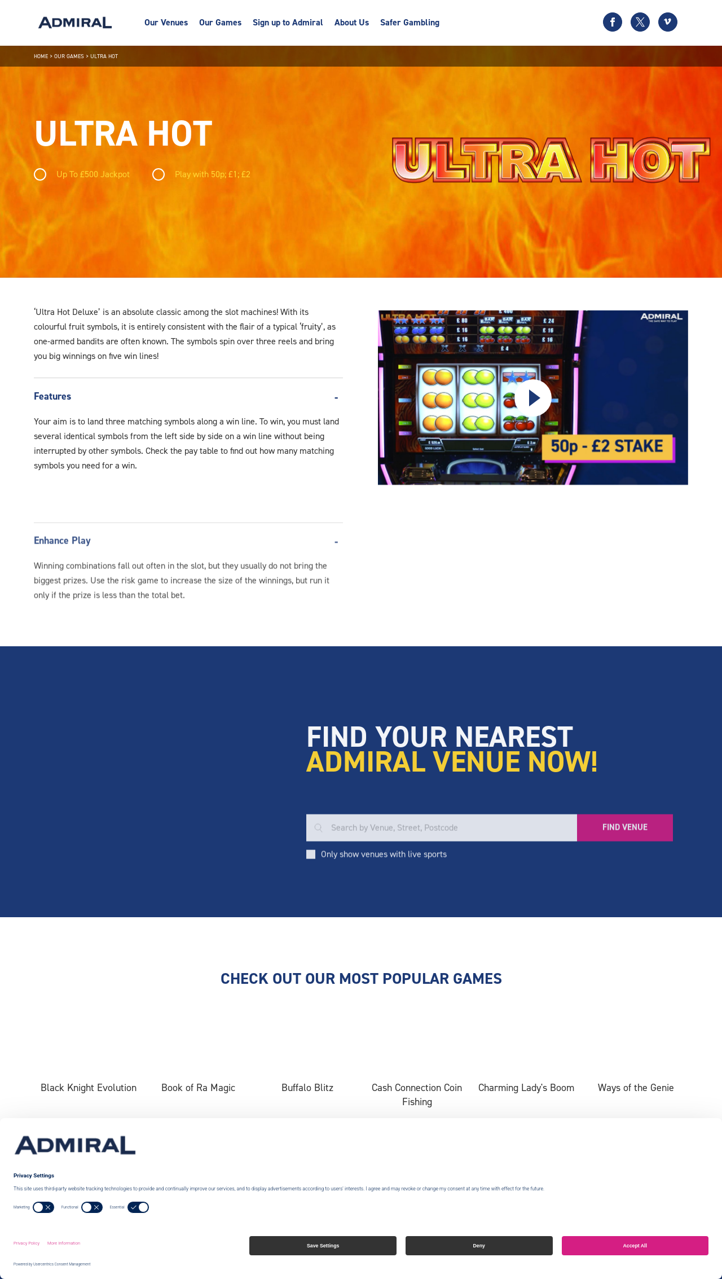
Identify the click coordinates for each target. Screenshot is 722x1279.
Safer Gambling (409, 22)
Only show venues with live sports (384, 918)
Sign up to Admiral (288, 22)
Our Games (220, 22)
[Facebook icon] (613, 22)
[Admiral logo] (75, 22)
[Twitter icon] (640, 22)
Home (41, 56)
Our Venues (166, 22)
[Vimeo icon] (668, 22)
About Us (351, 22)
